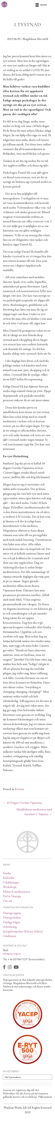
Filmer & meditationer (16, 892)
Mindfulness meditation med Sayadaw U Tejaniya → (34, 811)
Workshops (9, 887)
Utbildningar (11, 882)
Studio (7, 873)
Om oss (7, 901)
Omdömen (9, 936)
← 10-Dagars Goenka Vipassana (22, 803)
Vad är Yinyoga (12, 896)
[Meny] (41, 4)
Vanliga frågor (11, 922)
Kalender (8, 878)
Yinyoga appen (12, 913)
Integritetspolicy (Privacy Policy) (23, 931)
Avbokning (10, 927)
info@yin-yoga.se (12, 953)
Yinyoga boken (12, 917)
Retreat (19, 789)
